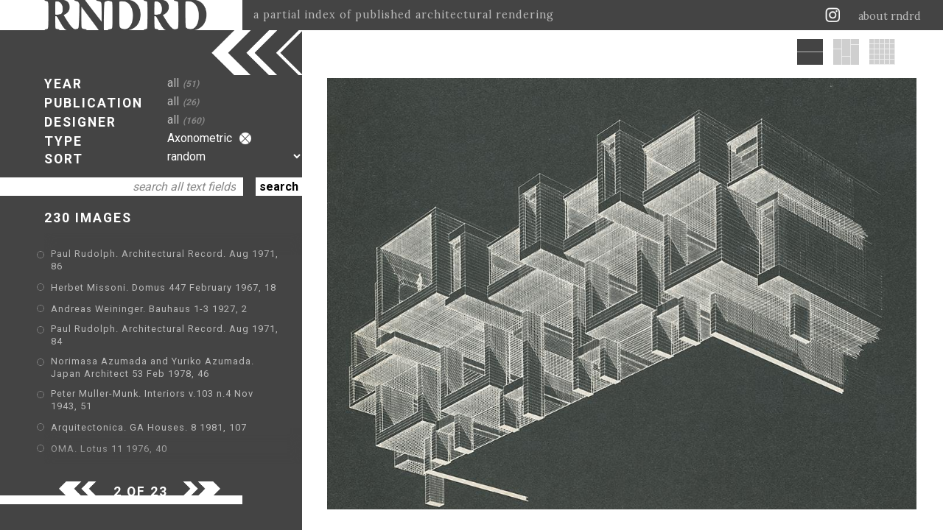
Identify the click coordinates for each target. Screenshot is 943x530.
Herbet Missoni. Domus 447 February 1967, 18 (163, 287)
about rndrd (889, 16)
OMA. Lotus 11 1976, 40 (109, 448)
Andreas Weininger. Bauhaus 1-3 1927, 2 (149, 308)
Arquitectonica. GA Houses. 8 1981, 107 (149, 427)
